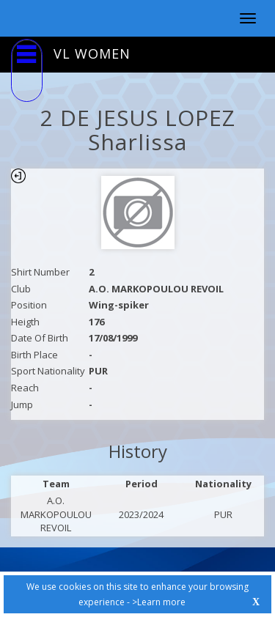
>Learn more (159, 602)
